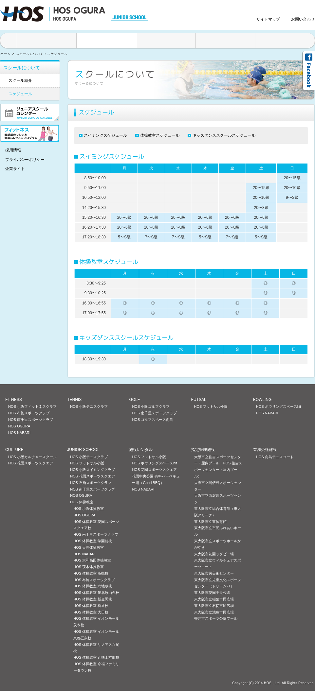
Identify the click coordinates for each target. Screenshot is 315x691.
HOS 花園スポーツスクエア (30, 463)
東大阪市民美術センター (214, 573)
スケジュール (20, 94)
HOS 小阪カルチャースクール (32, 457)
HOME (8, 40)
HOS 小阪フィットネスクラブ (32, 406)
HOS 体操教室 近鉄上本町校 (96, 657)
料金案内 (225, 40)
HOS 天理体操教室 (88, 547)
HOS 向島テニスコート (275, 457)
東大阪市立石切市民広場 (214, 606)
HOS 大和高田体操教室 (92, 560)
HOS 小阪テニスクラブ (89, 406)
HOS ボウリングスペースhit (278, 406)
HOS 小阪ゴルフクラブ (151, 406)
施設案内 (46, 40)
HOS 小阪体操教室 (88, 508)
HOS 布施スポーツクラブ (28, 413)
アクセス (285, 40)
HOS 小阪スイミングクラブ (92, 470)
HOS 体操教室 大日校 (90, 612)
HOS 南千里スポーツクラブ (30, 420)
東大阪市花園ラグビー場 (214, 554)
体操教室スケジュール (159, 135)
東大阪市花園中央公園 (212, 593)
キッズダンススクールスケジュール (224, 135)
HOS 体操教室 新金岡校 (92, 599)
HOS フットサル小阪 (211, 406)
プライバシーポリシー (25, 159)
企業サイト (15, 168)
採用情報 (13, 150)
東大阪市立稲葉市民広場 (214, 599)
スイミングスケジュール (105, 135)
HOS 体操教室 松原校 (90, 606)
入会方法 (166, 40)
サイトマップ (268, 19)
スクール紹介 (20, 80)
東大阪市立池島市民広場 (214, 612)
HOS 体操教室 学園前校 (92, 541)
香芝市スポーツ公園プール (215, 618)
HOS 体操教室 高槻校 (90, 573)
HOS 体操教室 (81, 502)
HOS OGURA (19, 426)
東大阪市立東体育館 (210, 522)
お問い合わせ (303, 19)
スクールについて (106, 40)
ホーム (5, 54)
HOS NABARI (19, 433)
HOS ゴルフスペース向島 (152, 420)
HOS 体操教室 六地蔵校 (92, 586)
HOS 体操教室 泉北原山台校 (96, 593)
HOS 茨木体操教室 (88, 567)
